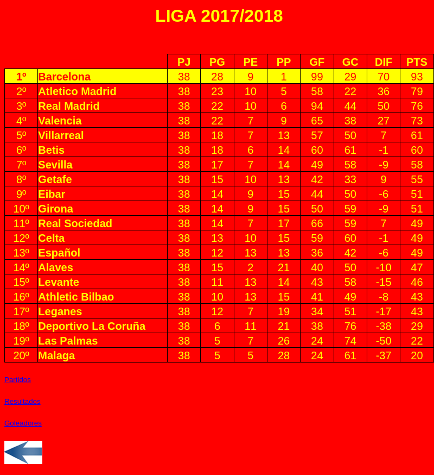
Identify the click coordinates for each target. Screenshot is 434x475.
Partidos (17, 380)
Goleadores (23, 423)
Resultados (22, 401)
